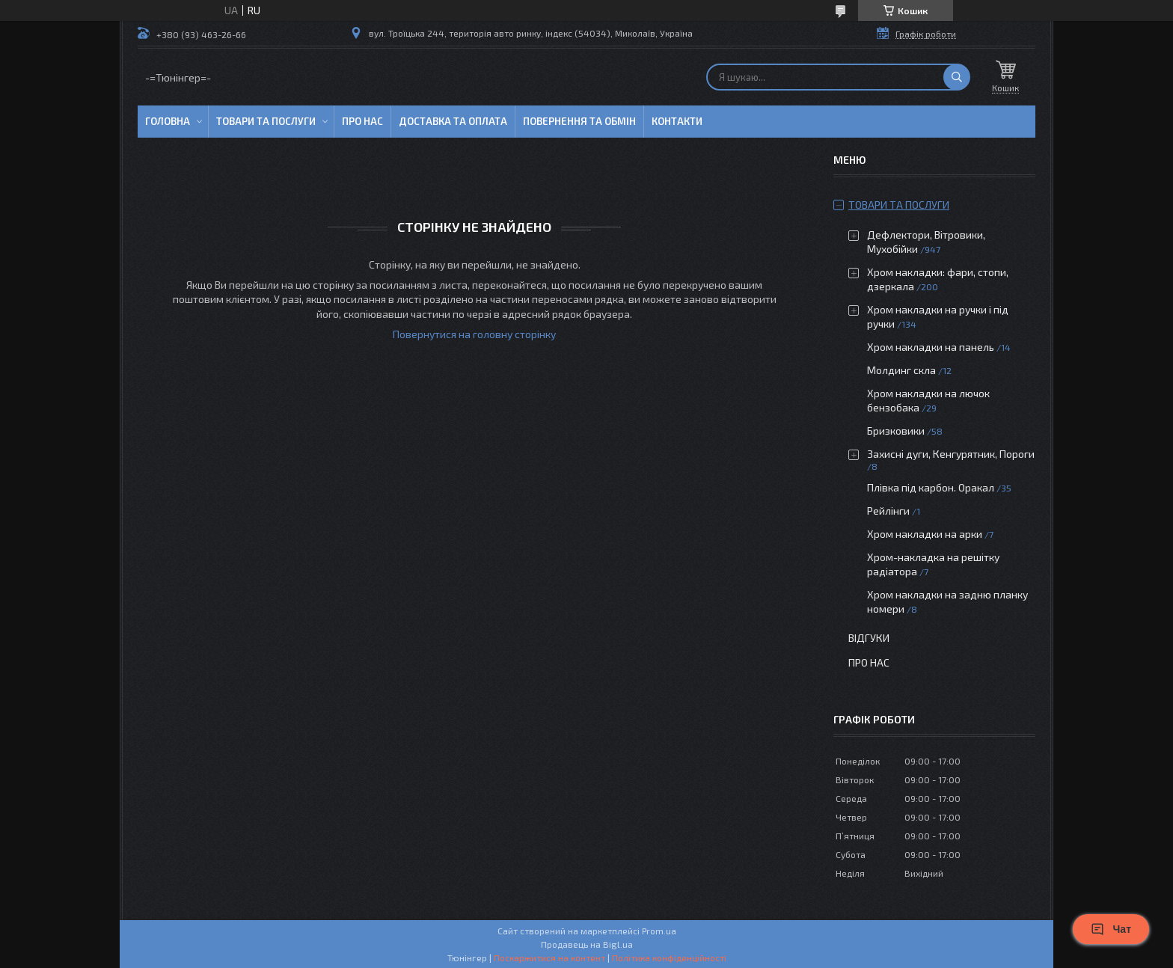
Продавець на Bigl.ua (587, 944)
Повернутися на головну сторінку (474, 334)
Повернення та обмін (579, 121)
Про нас (362, 121)
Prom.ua (659, 930)
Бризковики (896, 430)
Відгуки (868, 637)
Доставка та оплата (453, 121)
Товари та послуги (266, 121)
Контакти (677, 121)
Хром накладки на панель (930, 346)
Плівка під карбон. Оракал (930, 487)
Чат (1111, 929)
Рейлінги (888, 510)
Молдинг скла (901, 370)
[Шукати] (956, 77)
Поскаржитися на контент (549, 957)
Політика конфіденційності (669, 957)
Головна (167, 121)
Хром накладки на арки (924, 533)
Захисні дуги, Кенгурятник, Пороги (951, 453)
